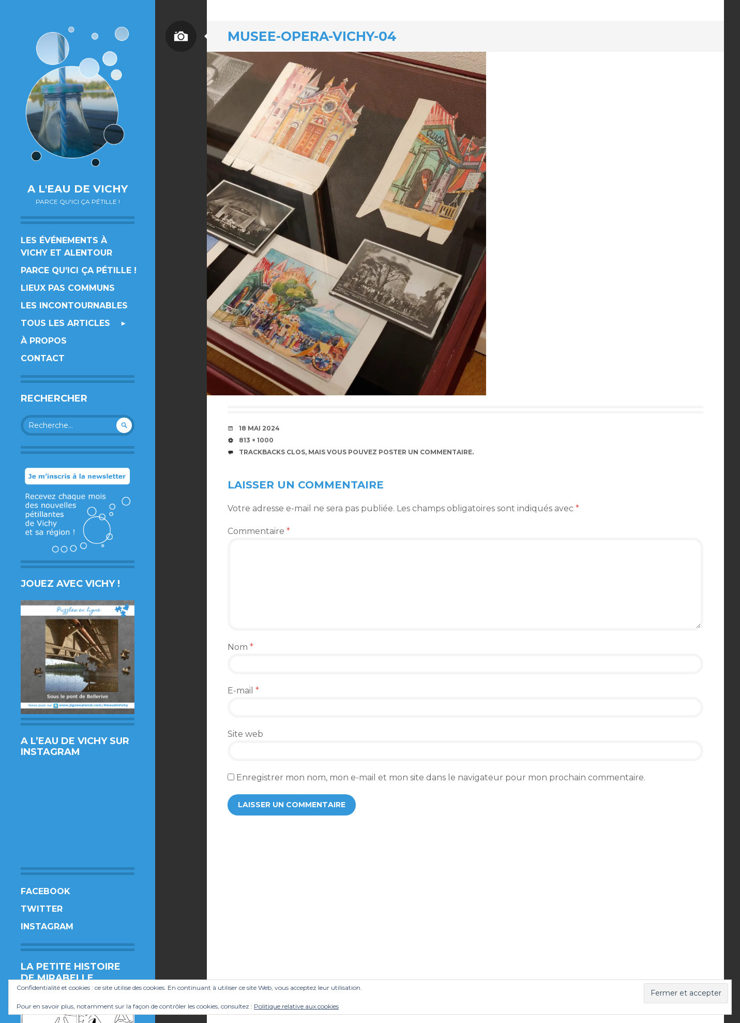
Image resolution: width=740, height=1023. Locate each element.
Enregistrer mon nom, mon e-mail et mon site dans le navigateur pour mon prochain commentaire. (440, 777)
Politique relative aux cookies (296, 1006)
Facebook (45, 891)
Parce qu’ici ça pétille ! (79, 270)
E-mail (243, 690)
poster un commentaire (425, 452)
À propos (44, 341)
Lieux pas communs (68, 288)
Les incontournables (74, 305)
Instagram (47, 926)
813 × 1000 (256, 440)
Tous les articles (65, 323)
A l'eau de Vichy (77, 189)
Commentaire (259, 531)
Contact (43, 358)
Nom (240, 647)
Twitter (42, 909)
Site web (245, 734)
